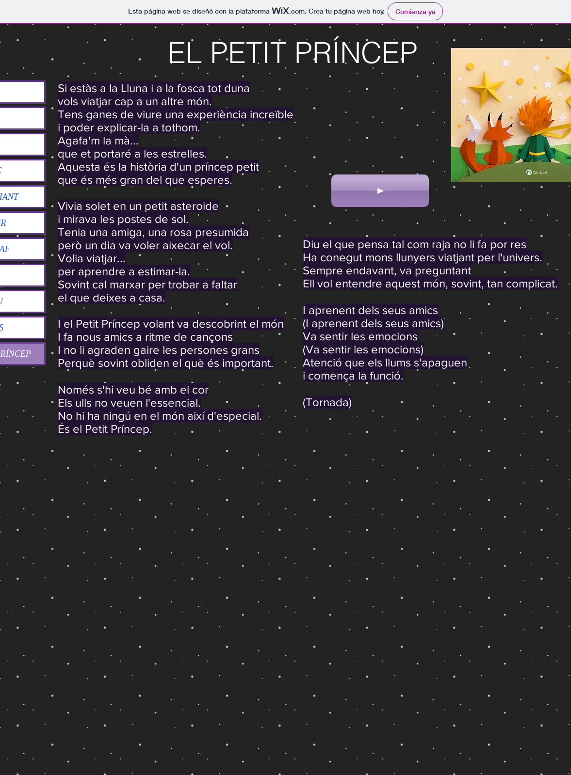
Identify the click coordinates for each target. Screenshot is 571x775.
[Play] (380, 190)
